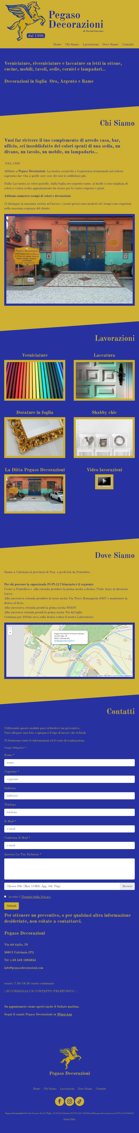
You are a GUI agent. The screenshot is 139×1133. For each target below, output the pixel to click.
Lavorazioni (91, 44)
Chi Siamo (72, 44)
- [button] (10, 633)
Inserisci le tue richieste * (23, 854)
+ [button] (10, 628)
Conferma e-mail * (17, 837)
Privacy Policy (70, 1119)
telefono (10, 804)
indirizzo (10, 788)
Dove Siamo (110, 44)
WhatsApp (64, 1014)
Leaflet (100, 675)
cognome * (11, 771)
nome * (9, 755)
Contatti (127, 44)
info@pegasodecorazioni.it (64, 641)
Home (57, 44)
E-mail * (10, 821)
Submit (11, 905)
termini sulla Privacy (36, 896)
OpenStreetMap (118, 675)
